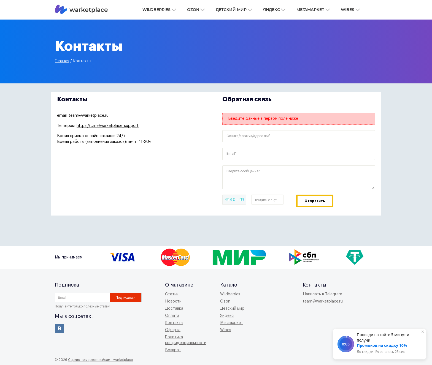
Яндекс (274, 9)
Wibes (350, 9)
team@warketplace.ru (89, 116)
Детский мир (234, 9)
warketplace (81, 10)
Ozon (196, 9)
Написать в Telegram (322, 294)
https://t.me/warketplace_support (108, 126)
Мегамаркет (313, 9)
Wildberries (159, 9)
